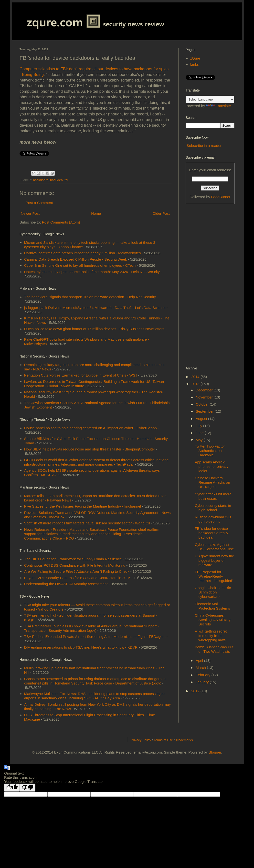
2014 (196, 377)
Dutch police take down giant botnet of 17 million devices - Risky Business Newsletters (94, 329)
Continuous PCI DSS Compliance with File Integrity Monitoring (74, 565)
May (200, 440)
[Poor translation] (27, 788)
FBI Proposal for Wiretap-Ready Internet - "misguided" (214, 576)
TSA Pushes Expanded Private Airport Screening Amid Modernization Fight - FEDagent (95, 636)
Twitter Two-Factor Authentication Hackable (210, 450)
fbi (66, 180)
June (200, 433)
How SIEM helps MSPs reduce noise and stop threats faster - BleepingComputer (89, 449)
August (202, 419)
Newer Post (30, 213)
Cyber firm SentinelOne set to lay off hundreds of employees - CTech (80, 265)
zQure (195, 58)
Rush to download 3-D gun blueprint (213, 519)
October (203, 404)
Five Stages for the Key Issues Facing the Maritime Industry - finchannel (82, 506)
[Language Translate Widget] (210, 99)
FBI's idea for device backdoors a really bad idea (211, 532)
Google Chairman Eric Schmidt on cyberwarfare (213, 592)
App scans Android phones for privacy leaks (212, 466)
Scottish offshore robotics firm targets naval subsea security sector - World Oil (87, 523)
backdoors (40, 180)
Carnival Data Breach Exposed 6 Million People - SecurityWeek (75, 259)
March (201, 667)
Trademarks (184, 740)
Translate (218, 106)
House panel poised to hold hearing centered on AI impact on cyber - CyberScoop (90, 428)
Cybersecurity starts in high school (213, 507)
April (200, 660)
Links (194, 64)
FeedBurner (220, 197)
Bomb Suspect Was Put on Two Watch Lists (214, 649)
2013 (196, 384)
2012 (196, 691)
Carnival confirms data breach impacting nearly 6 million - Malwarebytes (82, 253)
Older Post (161, 213)
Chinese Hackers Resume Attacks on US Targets (212, 482)
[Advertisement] (205, 284)
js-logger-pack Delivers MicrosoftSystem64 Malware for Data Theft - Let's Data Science (95, 308)
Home (96, 213)
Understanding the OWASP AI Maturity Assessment (66, 584)
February (203, 675)
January (203, 682)
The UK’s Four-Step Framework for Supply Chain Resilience (73, 559)
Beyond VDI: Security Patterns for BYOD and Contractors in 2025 (77, 578)
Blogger (215, 752)
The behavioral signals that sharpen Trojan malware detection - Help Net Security (90, 297)
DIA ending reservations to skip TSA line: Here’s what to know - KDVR (81, 647)
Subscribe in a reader (204, 145)
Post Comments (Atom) (61, 222)
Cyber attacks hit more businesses (213, 496)
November (204, 397)
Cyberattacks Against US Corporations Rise (214, 546)
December (204, 390)
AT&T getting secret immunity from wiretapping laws (211, 635)
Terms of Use (163, 740)
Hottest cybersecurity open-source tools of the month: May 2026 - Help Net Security (92, 272)
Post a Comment (39, 203)
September (205, 411)
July (199, 426)
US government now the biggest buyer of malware (214, 560)
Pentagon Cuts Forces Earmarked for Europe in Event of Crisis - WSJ (80, 375)
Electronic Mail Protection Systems (212, 606)
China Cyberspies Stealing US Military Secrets (213, 619)
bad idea (56, 180)
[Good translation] (12, 788)
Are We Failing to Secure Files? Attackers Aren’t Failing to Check (76, 571)
